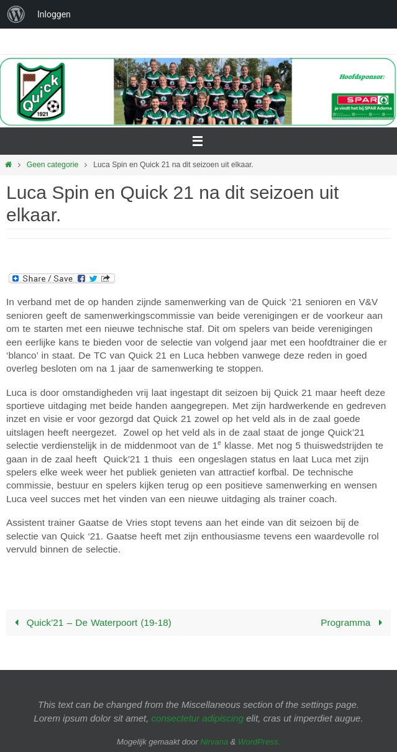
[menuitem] (16, 14)
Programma (354, 622)
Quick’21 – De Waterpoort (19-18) (90, 622)
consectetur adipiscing (198, 718)
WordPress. (259, 741)
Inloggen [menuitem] (54, 14)
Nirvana (214, 741)
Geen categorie (53, 164)
